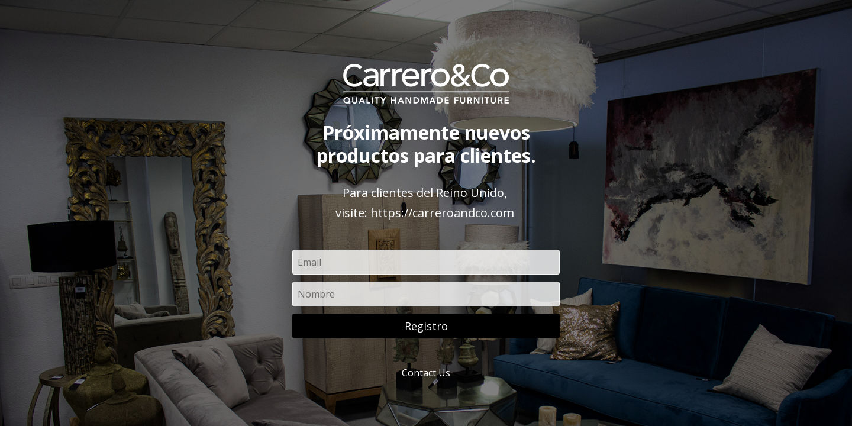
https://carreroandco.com (442, 213)
